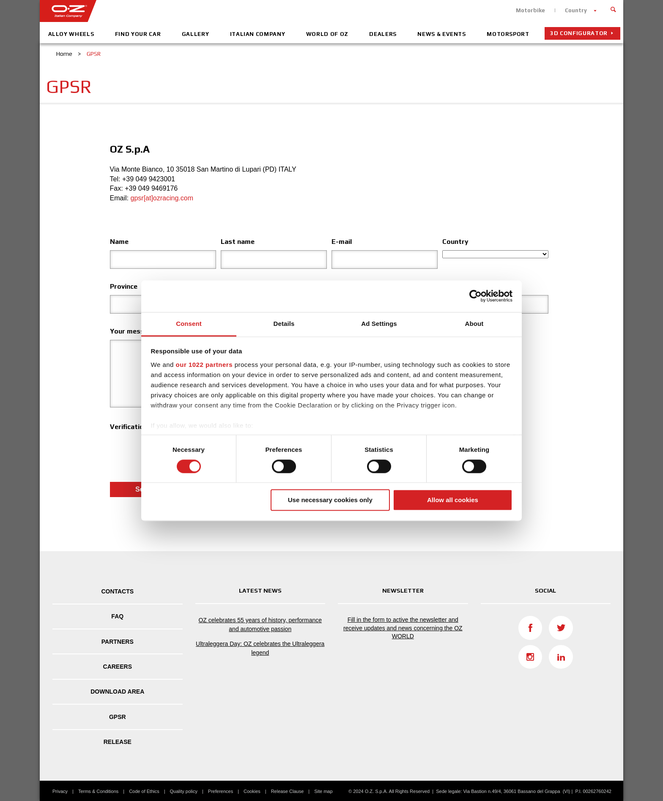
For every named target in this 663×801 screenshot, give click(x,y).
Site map (323, 791)
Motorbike (530, 10)
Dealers (383, 34)
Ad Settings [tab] (379, 323)
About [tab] (474, 323)
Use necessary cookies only (330, 500)
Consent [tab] (189, 323)
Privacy (60, 791)
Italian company (257, 34)
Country (576, 10)
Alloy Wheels (71, 34)
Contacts (117, 591)
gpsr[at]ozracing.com (162, 198)
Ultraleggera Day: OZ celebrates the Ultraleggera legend (260, 648)
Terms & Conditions (98, 791)
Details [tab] (284, 323)
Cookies (252, 791)
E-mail (342, 242)
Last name (238, 242)
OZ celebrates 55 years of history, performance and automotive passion (260, 624)
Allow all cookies (452, 500)
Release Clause (287, 791)
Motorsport (508, 34)
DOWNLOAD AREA (117, 691)
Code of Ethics (144, 791)
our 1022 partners (204, 364)
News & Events (441, 34)
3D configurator (579, 33)
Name (119, 242)
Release (118, 741)
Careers (117, 666)
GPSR (117, 717)
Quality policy (183, 791)
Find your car (138, 34)
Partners (117, 641)
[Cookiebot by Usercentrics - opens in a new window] (475, 296)
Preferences (220, 791)
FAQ (117, 616)
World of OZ (327, 34)
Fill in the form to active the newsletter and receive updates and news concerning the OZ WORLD (403, 628)
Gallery (195, 34)
